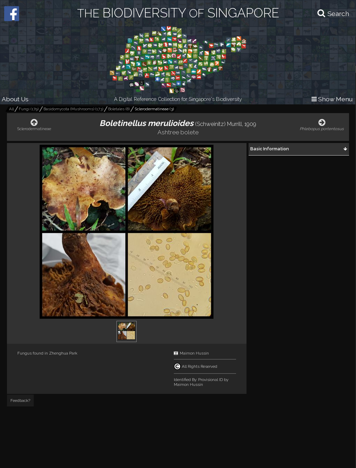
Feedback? (20, 400)
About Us (15, 99)
